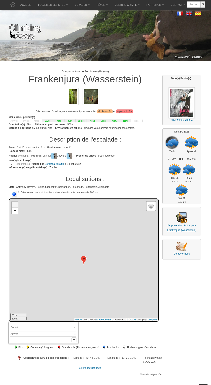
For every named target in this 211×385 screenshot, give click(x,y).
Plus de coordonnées (89, 368)
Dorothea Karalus (54, 164)
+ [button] (15, 205)
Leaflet (78, 319)
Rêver (102, 4)
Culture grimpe (127, 4)
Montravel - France (188, 56)
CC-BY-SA (131, 319)
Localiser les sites (53, 4)
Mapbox (153, 319)
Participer (155, 4)
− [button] (15, 211)
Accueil (25, 4)
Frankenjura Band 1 (181, 119)
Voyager (82, 4)
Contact (178, 4)
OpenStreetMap (104, 319)
